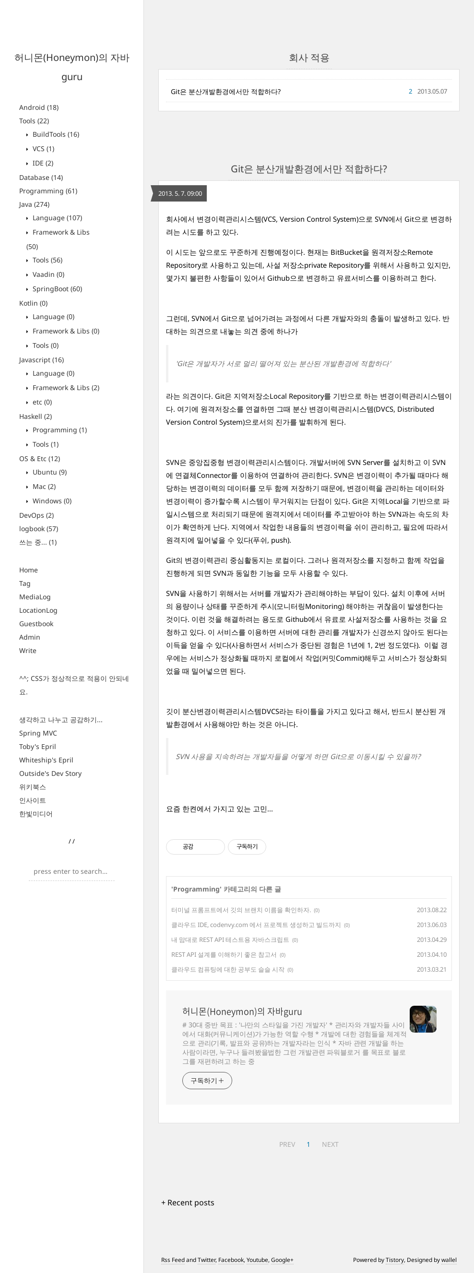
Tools (34, 120)
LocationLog (38, 610)
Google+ (282, 1260)
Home (28, 569)
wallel (449, 1260)
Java (34, 204)
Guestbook (36, 623)
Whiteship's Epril (46, 759)
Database (41, 177)
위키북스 (32, 786)
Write (27, 650)
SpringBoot (56, 288)
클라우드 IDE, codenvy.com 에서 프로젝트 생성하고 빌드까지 (256, 924)
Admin (29, 637)
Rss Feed (173, 1260)
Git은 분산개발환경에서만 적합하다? (226, 91)
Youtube (257, 1260)
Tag (25, 583)
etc (41, 401)
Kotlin (33, 303)
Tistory (395, 1260)
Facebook (231, 1260)
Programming (48, 190)
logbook (38, 528)
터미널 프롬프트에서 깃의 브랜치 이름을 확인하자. (241, 909)
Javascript (41, 359)
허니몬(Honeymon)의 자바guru (242, 1011)
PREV (287, 1144)
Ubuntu (49, 471)
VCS (42, 148)
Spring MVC (38, 733)
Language (56, 217)
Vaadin (47, 274)
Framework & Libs (65, 330)
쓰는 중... (38, 542)
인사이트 (32, 800)
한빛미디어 (36, 813)
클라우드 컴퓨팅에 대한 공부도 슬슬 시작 (227, 969)
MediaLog (35, 596)
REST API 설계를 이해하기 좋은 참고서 (224, 954)
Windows (51, 500)
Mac (43, 486)
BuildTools (55, 134)
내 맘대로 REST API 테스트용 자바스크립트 (230, 939)
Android (39, 107)
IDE (42, 162)
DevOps (36, 515)
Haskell (35, 416)
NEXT (330, 1144)
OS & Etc (39, 458)
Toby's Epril (37, 746)
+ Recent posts (187, 1202)
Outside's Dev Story (50, 773)
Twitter (206, 1260)
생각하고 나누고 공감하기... (61, 719)
